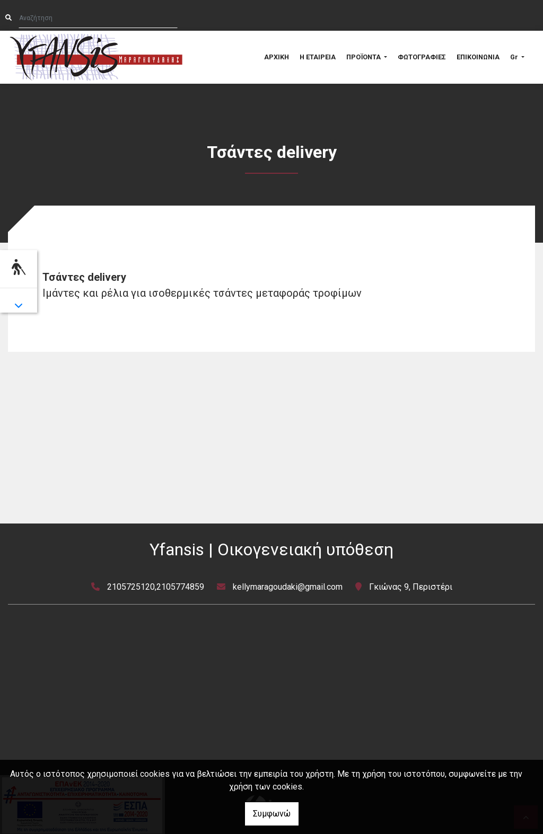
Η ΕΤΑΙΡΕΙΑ (318, 57)
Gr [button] (515, 57)
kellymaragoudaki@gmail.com (288, 587)
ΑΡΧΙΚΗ (276, 57)
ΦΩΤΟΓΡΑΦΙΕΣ (422, 57)
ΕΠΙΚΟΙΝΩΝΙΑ (478, 57)
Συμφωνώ (272, 814)
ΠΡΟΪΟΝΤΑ (364, 57)
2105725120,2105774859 (155, 587)
